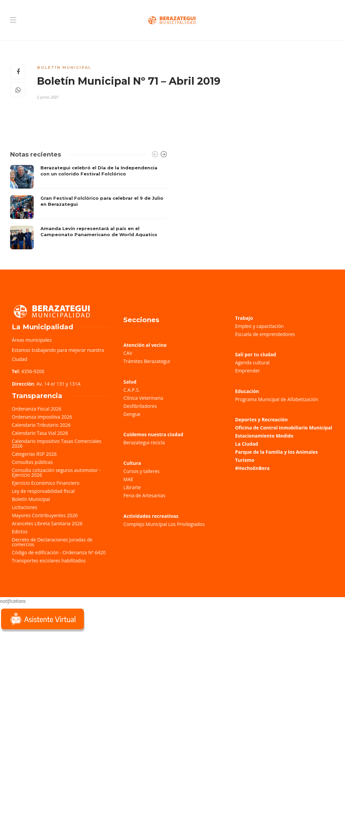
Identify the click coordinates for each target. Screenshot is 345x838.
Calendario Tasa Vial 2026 (40, 433)
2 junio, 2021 (47, 97)
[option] (88, 207)
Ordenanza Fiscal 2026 (36, 409)
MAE (128, 479)
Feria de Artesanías (144, 495)
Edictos (20, 531)
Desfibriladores (140, 406)
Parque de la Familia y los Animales (276, 452)
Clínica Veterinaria (143, 398)
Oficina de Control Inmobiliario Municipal (283, 427)
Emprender (247, 370)
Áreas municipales (32, 340)
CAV (127, 353)
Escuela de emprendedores (265, 334)
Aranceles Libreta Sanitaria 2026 (47, 523)
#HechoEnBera (252, 468)
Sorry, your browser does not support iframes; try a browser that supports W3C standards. (50, 681)
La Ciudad (246, 444)
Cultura (132, 463)
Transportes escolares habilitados (49, 560)
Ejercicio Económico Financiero (46, 483)
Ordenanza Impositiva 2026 (42, 417)
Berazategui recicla (144, 442)
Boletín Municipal (64, 67)
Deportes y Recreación (261, 419)
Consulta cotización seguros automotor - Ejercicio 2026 (56, 472)
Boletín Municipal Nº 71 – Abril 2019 (128, 81)
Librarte (131, 487)
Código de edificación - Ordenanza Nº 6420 (58, 552)
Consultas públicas (32, 462)
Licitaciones (24, 507)
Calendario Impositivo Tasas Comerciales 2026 (56, 443)
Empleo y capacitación (259, 326)
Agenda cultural (252, 362)
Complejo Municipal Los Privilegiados (164, 524)
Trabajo (244, 318)
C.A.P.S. (131, 390)
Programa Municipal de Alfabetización (276, 399)
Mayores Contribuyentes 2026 (45, 515)
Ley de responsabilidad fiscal (43, 491)
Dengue (131, 414)
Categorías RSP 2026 (34, 454)
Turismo (244, 460)
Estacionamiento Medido (264, 435)
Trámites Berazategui (146, 361)
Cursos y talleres (141, 471)
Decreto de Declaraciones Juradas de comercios (52, 542)
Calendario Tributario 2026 (41, 425)
